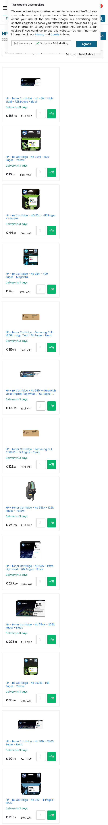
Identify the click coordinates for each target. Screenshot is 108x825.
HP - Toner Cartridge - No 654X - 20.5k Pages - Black (82, 349)
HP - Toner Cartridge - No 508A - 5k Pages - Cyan (77, 536)
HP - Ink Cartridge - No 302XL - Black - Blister (81, 598)
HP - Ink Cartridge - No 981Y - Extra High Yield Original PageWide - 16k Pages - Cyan (81, 225)
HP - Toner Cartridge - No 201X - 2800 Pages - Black (81, 411)
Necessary (23, 43)
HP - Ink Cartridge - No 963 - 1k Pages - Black (25, 474)
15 (82, 703)
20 (88, 703)
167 (41, 700)
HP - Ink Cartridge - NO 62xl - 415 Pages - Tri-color (24, 162)
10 (76, 703)
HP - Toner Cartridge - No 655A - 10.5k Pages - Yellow (77, 287)
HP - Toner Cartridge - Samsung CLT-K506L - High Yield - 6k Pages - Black (23, 225)
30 (95, 703)
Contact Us (62, 800)
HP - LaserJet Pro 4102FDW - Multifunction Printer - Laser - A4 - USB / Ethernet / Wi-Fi (24, 661)
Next (6, 706)
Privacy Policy (88, 795)
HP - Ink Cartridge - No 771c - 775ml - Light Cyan (76, 661)
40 (102, 703)
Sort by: (70, 54)
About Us (61, 795)
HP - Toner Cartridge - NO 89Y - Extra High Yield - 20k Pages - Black (25, 349)
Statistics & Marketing (52, 43)
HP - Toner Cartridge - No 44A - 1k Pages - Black (81, 474)
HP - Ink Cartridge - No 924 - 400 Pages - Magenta (76, 162)
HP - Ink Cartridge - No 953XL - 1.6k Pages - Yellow (25, 411)
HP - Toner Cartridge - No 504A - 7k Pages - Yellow (25, 598)
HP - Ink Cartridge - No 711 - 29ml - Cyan (23, 536)
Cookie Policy (88, 800)
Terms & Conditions (62, 808)
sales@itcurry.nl (15, 795)
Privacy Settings (90, 806)
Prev (6, 700)
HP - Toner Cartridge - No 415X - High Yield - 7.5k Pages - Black (25, 100)
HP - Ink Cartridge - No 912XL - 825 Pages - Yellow (81, 100)
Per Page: (65, 703)
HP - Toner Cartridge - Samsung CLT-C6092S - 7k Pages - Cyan (23, 287)
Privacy (39, 34)
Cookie (55, 34)
